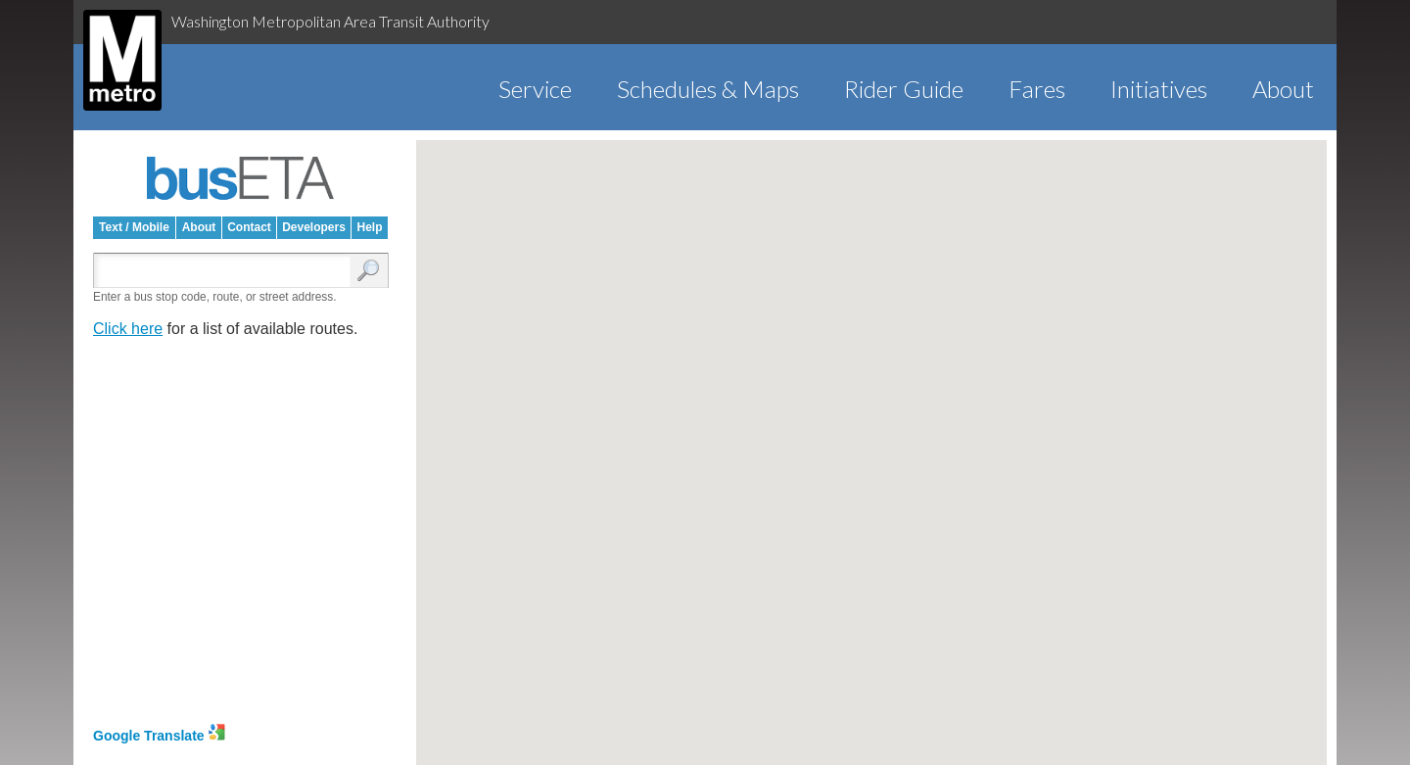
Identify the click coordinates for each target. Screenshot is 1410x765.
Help (369, 227)
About (1283, 88)
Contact (249, 227)
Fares (1037, 88)
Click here (128, 328)
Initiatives (1158, 88)
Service (535, 88)
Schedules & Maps (708, 88)
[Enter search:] (226, 272)
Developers (314, 227)
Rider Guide (904, 88)
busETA (241, 178)
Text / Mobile (134, 227)
